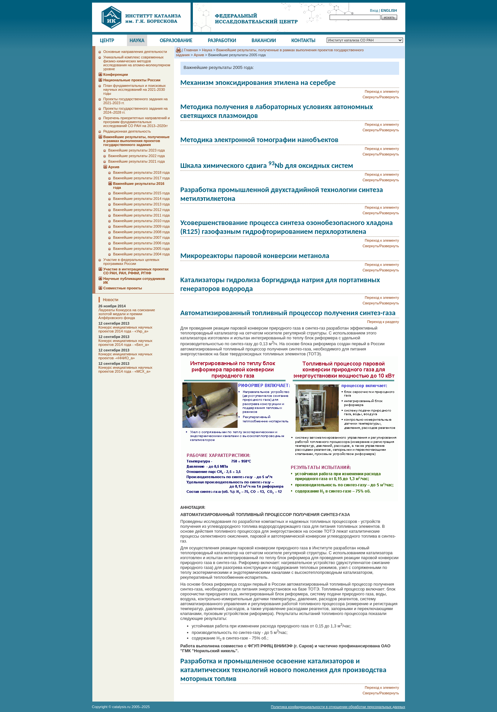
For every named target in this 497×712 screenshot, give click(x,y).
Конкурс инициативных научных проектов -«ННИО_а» (125, 356)
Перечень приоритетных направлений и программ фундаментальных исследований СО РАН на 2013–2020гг (136, 122)
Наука (137, 40)
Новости (110, 299)
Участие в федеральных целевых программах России (131, 262)
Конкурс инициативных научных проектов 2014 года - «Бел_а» (125, 343)
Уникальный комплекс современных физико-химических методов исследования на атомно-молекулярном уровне (136, 63)
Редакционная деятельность (127, 131)
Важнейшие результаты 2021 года (136, 161)
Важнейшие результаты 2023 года (136, 150)
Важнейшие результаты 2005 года (141, 249)
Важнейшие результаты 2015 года (141, 193)
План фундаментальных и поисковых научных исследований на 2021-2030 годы (134, 89)
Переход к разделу (383, 322)
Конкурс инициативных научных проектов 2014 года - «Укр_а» (125, 329)
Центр (107, 40)
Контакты (303, 40)
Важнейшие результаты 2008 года (141, 232)
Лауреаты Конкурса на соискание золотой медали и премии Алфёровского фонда (127, 314)
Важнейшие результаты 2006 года (141, 243)
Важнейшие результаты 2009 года (141, 226)
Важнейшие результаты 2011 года (141, 215)
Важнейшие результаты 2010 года (141, 221)
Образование (176, 40)
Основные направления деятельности (135, 52)
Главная (191, 50)
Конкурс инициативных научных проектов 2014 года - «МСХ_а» (125, 369)
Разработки (222, 40)
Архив (199, 55)
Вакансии (264, 40)
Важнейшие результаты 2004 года (141, 254)
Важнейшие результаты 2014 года (141, 199)
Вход (374, 10)
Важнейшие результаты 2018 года (141, 172)
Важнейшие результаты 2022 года (136, 156)
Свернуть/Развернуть (381, 97)
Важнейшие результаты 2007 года (141, 237)
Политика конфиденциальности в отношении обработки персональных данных (338, 707)
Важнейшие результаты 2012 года (141, 210)
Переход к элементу (382, 91)
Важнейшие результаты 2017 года (141, 178)
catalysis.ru (121, 707)
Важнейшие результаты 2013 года (141, 204)
